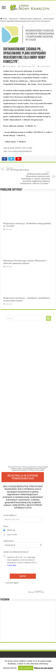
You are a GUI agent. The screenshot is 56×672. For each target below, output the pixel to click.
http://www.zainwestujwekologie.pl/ (18, 151)
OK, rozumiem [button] (26, 668)
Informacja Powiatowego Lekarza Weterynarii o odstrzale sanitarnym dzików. (25, 261)
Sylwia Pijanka (11, 66)
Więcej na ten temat (43, 668)
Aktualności (13, 18)
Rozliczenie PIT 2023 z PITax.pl (17, 467)
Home (3, 18)
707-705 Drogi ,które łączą (21, 169)
